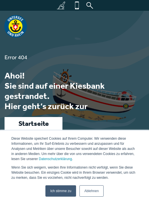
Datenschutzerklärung (55, 159)
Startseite (33, 124)
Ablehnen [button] (91, 191)
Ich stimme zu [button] (60, 191)
